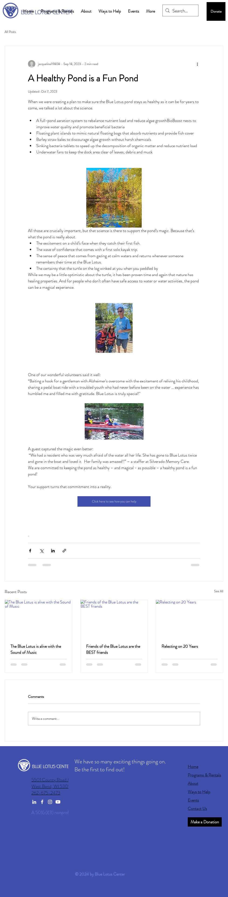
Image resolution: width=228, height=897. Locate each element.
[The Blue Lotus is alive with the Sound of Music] (38, 619)
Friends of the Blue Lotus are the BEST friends (113, 649)
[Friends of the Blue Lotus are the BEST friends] (114, 619)
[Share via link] (64, 550)
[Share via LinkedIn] (53, 550)
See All (218, 591)
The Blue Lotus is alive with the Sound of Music (35, 649)
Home (193, 767)
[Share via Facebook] (30, 550)
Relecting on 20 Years (179, 646)
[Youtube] (58, 802)
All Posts (10, 32)
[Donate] (216, 11)
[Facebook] (42, 802)
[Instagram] (50, 802)
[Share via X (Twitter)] (41, 550)
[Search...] (180, 11)
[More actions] (197, 64)
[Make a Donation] (205, 822)
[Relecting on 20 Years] (189, 619)
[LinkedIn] (34, 802)
